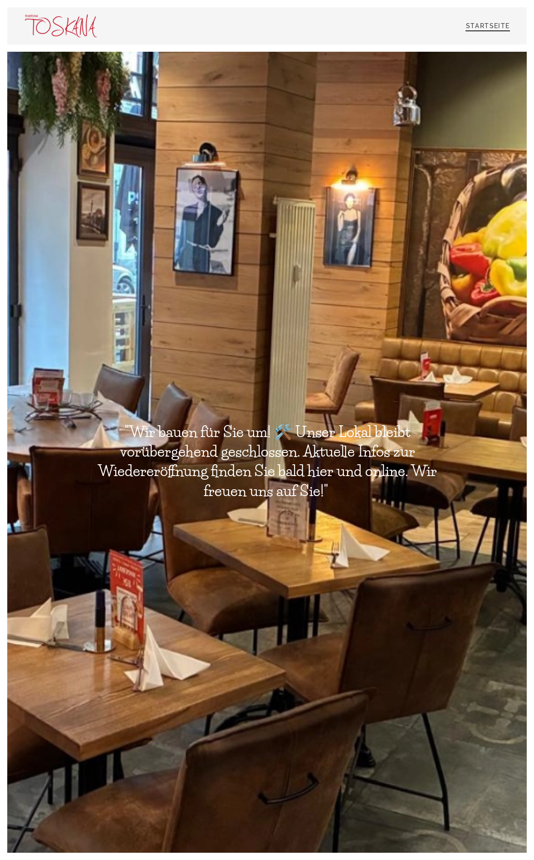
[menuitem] (487, 26)
